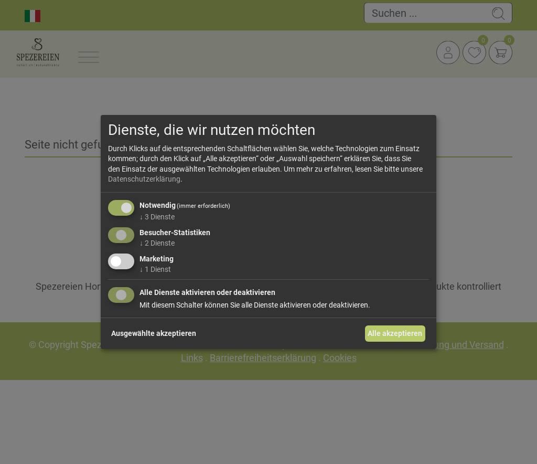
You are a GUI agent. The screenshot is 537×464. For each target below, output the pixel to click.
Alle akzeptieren (395, 333)
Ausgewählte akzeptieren (153, 333)
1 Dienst (155, 269)
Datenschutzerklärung (144, 179)
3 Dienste (157, 217)
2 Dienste (157, 243)
